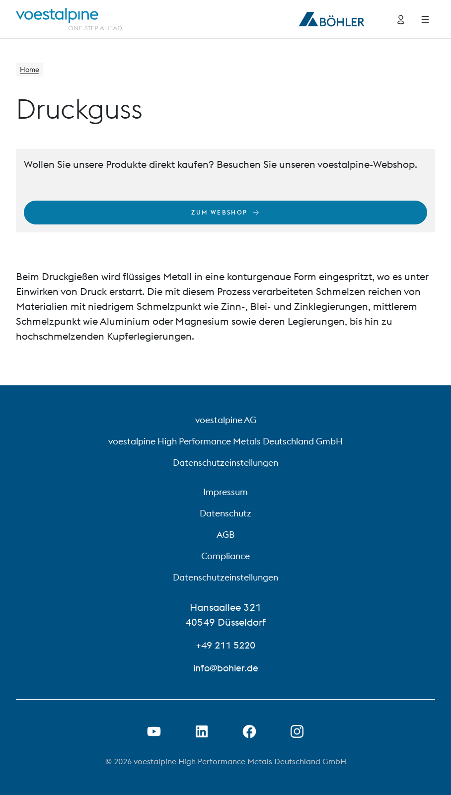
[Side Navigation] (425, 19)
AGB (225, 534)
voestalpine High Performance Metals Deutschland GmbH (225, 441)
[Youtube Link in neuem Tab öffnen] (154, 731)
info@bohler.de (225, 667)
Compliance (225, 556)
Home (31, 70)
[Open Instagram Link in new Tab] (297, 731)
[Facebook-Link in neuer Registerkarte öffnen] (249, 731)
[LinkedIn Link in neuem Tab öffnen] (202, 731)
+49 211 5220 (225, 645)
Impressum (225, 492)
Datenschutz (225, 513)
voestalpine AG (225, 420)
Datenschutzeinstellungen (225, 462)
